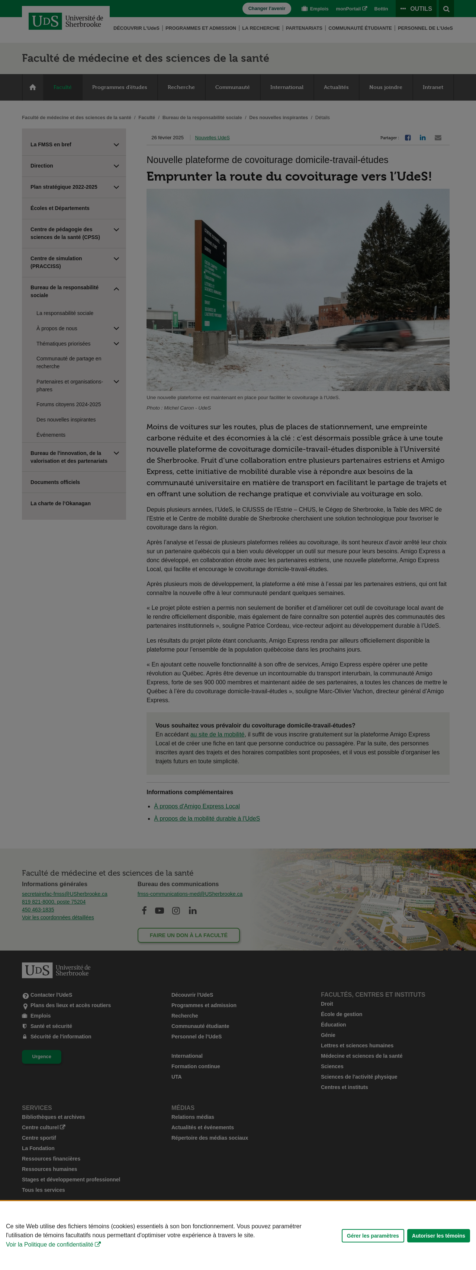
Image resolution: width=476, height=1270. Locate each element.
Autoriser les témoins (438, 1236)
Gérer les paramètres (373, 1236)
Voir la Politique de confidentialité (49, 1244)
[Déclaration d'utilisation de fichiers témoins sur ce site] (238, 1235)
